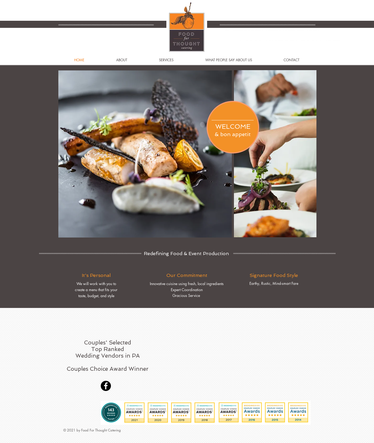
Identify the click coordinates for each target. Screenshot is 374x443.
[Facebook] (106, 386)
